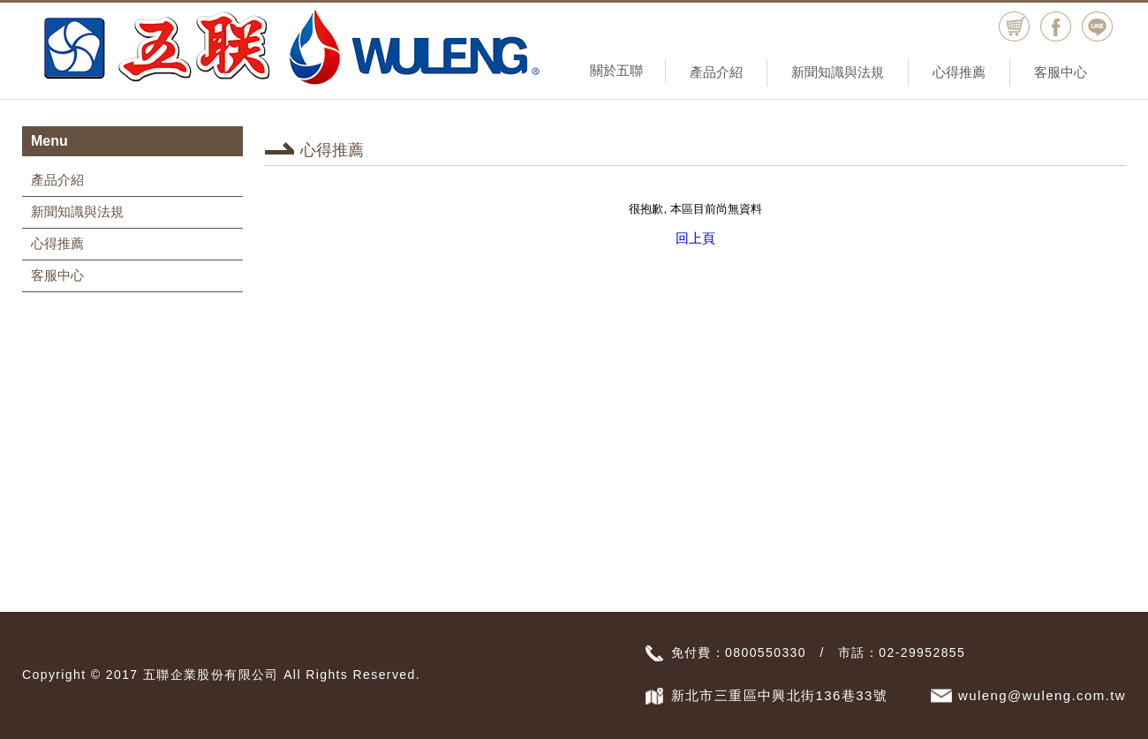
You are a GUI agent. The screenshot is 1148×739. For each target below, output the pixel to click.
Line (1097, 26)
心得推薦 (959, 71)
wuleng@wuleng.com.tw (1042, 695)
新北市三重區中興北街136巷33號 (779, 695)
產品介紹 (716, 71)
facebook (1055, 26)
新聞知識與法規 (837, 71)
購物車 (1014, 26)
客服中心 (1060, 71)
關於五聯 (616, 70)
